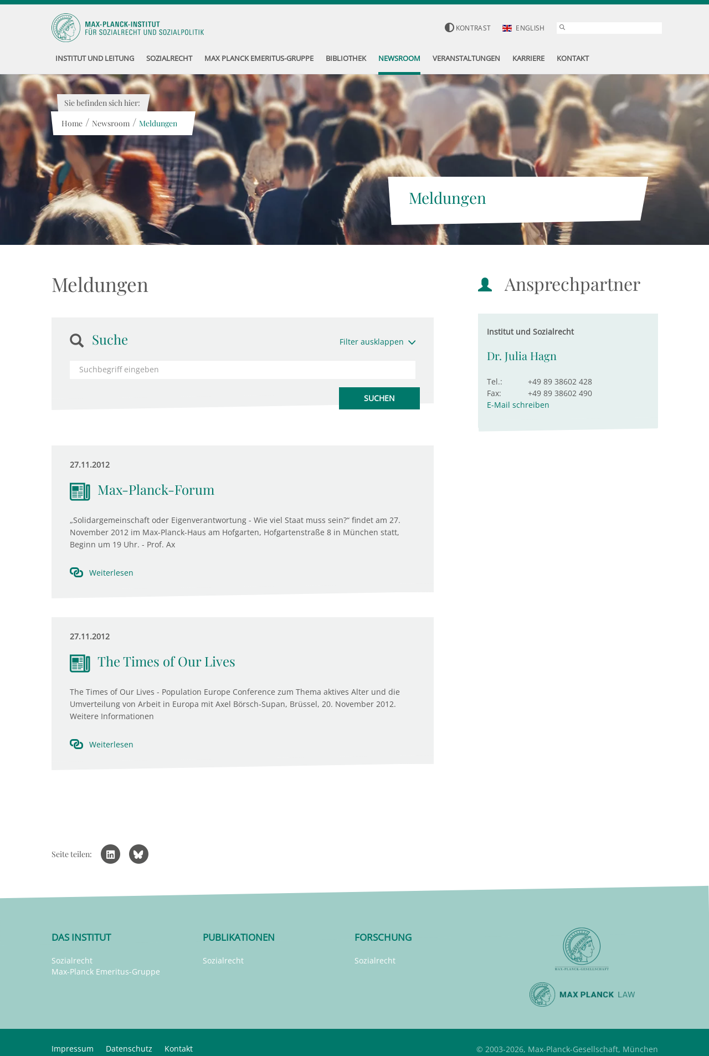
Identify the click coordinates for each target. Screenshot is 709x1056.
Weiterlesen (111, 572)
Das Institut (81, 937)
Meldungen (158, 123)
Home (72, 123)
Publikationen (239, 937)
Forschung (383, 937)
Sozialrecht (72, 960)
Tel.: (494, 381)
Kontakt (179, 1048)
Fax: (494, 393)
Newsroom (111, 123)
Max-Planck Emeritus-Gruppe (106, 971)
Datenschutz (129, 1048)
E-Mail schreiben (518, 404)
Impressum (73, 1048)
